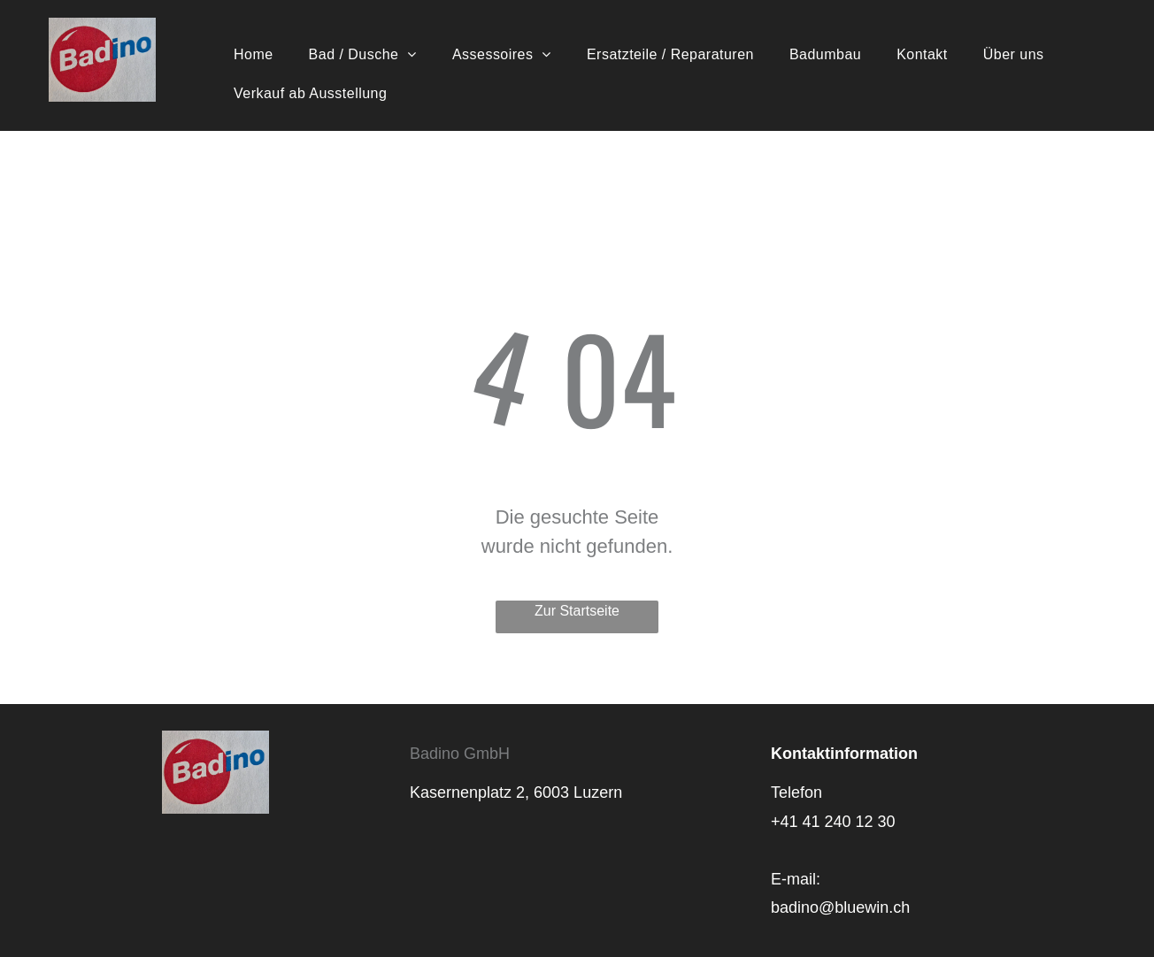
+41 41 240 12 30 (833, 822)
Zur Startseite (577, 610)
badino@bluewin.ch (840, 907)
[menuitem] (253, 54)
